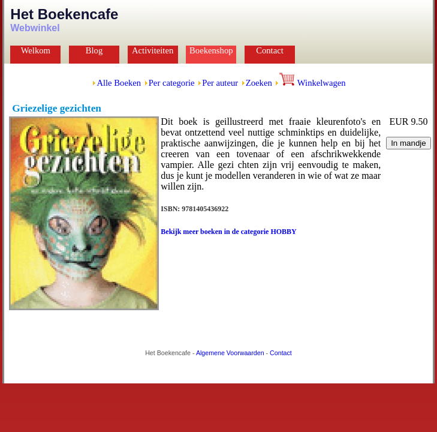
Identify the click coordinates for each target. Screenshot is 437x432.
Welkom (35, 50)
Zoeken (259, 83)
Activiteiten (152, 50)
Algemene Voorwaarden (230, 352)
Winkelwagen (312, 83)
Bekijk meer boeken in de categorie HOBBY (228, 231)
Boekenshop (211, 50)
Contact (270, 50)
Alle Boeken (119, 83)
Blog (94, 50)
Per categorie (172, 83)
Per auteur (220, 83)
